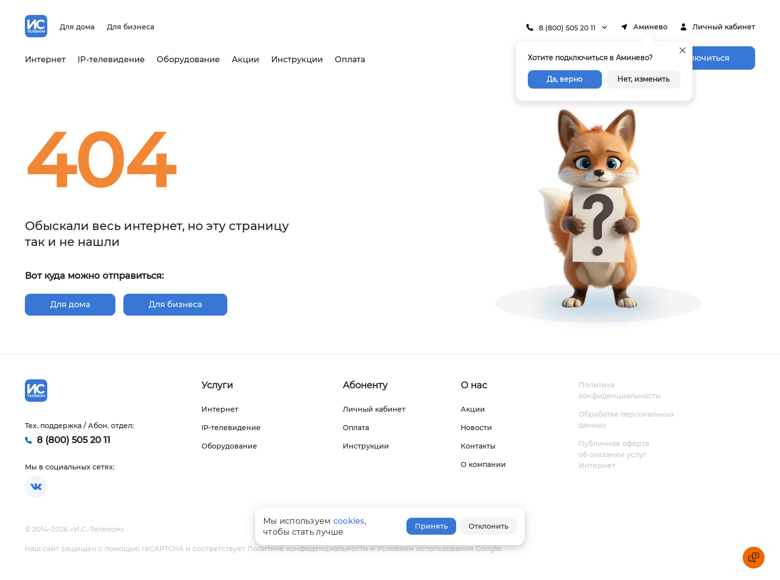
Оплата (350, 59)
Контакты (478, 446)
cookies (349, 521)
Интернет (45, 59)
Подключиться (699, 58)
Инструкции (297, 59)
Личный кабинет (723, 26)
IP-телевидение (111, 59)
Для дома (77, 26)
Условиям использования (425, 548)
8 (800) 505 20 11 (567, 27)
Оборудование (188, 59)
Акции (245, 59)
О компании (483, 464)
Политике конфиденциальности (307, 548)
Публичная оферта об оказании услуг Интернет (614, 454)
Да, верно (565, 79)
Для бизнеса (130, 26)
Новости (476, 427)
